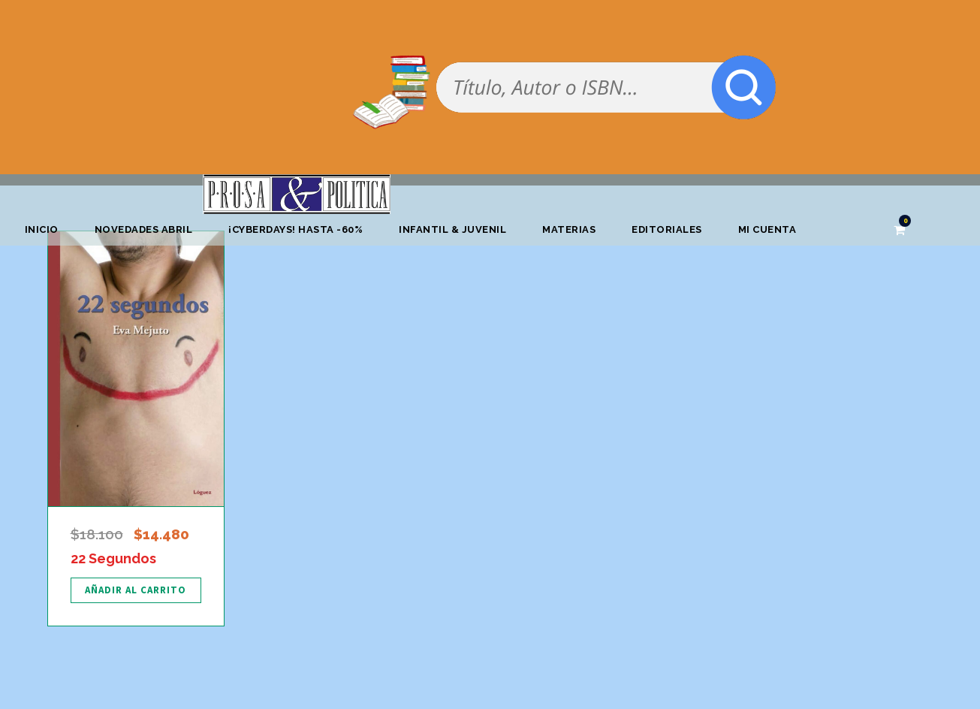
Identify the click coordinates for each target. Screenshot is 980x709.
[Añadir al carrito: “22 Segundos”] (136, 590)
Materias (569, 229)
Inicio (42, 229)
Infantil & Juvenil (452, 229)
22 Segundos (113, 558)
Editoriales (667, 229)
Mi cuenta (767, 229)
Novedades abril (144, 229)
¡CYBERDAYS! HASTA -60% (295, 229)
